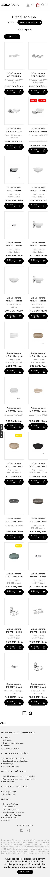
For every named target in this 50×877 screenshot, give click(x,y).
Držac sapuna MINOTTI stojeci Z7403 (14, 575)
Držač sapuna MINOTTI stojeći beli (14, 354)
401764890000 (10, 817)
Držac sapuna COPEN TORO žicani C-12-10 (38, 75)
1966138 (6, 820)
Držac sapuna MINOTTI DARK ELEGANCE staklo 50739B (14, 189)
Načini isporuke (9, 794)
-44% (33, 100)
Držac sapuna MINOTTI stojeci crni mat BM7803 (38, 465)
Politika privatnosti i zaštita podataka (19, 779)
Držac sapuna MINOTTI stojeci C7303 (38, 410)
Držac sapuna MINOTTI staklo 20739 (14, 299)
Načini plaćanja (9, 791)
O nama (6, 737)
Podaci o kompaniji (11, 748)
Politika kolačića (10, 781)
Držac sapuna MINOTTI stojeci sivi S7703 (38, 520)
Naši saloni (7, 740)
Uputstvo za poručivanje (13, 758)
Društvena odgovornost (13, 743)
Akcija (42, 100)
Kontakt (6, 745)
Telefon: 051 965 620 (12, 815)
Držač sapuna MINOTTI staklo (38, 189)
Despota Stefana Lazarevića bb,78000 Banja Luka (11, 807)
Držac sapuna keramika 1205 (14, 130)
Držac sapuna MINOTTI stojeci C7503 (14, 465)
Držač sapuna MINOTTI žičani (38, 575)
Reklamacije (8, 763)
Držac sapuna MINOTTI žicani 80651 (38, 686)
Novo (18, 435)
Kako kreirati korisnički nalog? (15, 761)
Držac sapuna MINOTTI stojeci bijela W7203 (14, 410)
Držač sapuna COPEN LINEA (14, 75)
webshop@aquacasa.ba (13, 812)
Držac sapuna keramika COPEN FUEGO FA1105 (38, 130)
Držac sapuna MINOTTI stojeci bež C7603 (38, 354)
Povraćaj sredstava (11, 766)
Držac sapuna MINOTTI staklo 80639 (38, 299)
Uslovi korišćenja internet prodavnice (19, 776)
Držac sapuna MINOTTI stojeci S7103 (14, 520)
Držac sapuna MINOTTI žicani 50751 (14, 686)
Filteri (12, 36)
